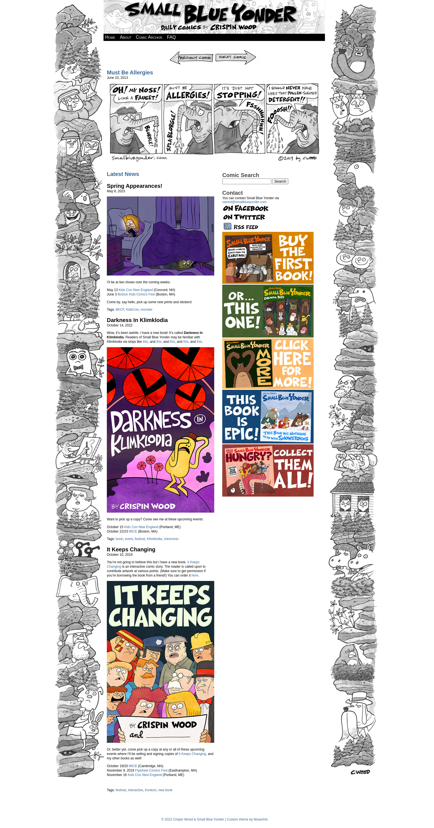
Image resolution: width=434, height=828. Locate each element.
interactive (135, 790)
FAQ (171, 37)
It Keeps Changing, (193, 754)
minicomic (171, 539)
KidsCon (132, 310)
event (129, 539)
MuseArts (261, 819)
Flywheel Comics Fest (151, 770)
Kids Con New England (136, 290)
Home (110, 37)
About (125, 37)
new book (165, 790)
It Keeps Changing (131, 549)
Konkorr (150, 790)
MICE (133, 531)
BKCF (120, 310)
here (195, 575)
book (119, 539)
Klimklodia (154, 539)
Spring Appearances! (134, 186)
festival (140, 539)
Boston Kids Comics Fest (136, 294)
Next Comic (237, 52)
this (145, 342)
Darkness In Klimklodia (137, 320)
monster (146, 310)
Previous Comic (191, 52)
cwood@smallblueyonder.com (244, 202)
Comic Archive (149, 37)
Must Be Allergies (130, 72)
